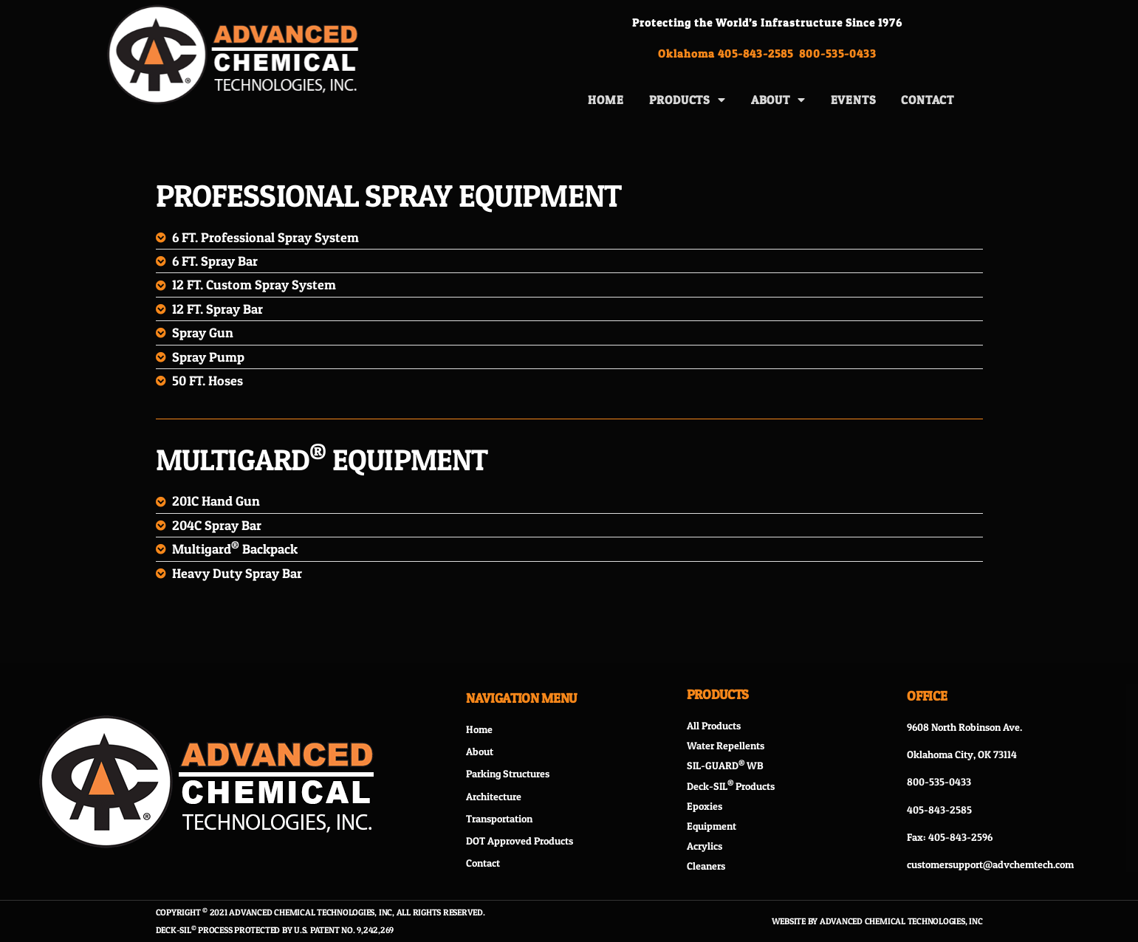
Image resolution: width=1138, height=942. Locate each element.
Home (605, 99)
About (778, 99)
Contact (927, 99)
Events (854, 99)
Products (687, 99)
